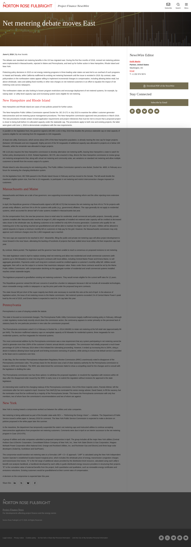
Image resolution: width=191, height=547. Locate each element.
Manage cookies (95, 538)
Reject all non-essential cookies (133, 538)
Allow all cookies (58, 538)
